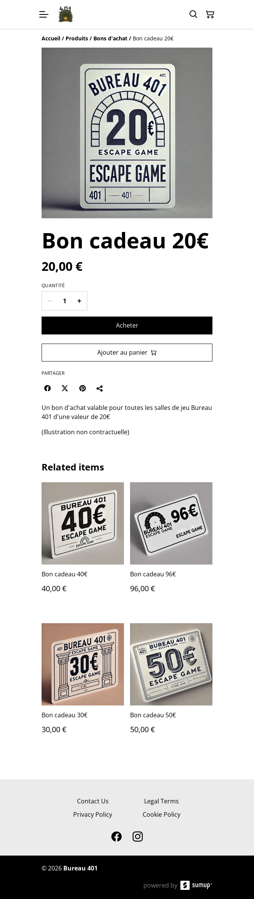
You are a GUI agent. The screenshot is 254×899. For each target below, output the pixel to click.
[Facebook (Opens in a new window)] (47, 388)
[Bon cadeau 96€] (171, 545)
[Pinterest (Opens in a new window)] (82, 388)
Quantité (53, 285)
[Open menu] (43, 14)
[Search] (193, 14)
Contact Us (93, 801)
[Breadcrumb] (127, 38)
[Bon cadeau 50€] (171, 686)
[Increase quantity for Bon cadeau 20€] (79, 300)
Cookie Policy (161, 814)
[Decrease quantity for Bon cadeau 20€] (49, 300)
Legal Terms (161, 801)
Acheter (127, 325)
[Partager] (100, 388)
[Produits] (77, 38)
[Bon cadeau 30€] (83, 686)
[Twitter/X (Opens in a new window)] (65, 388)
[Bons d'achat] (110, 38)
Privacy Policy (92, 814)
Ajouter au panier (127, 352)
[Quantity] (64, 300)
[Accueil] (51, 38)
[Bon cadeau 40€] (83, 545)
